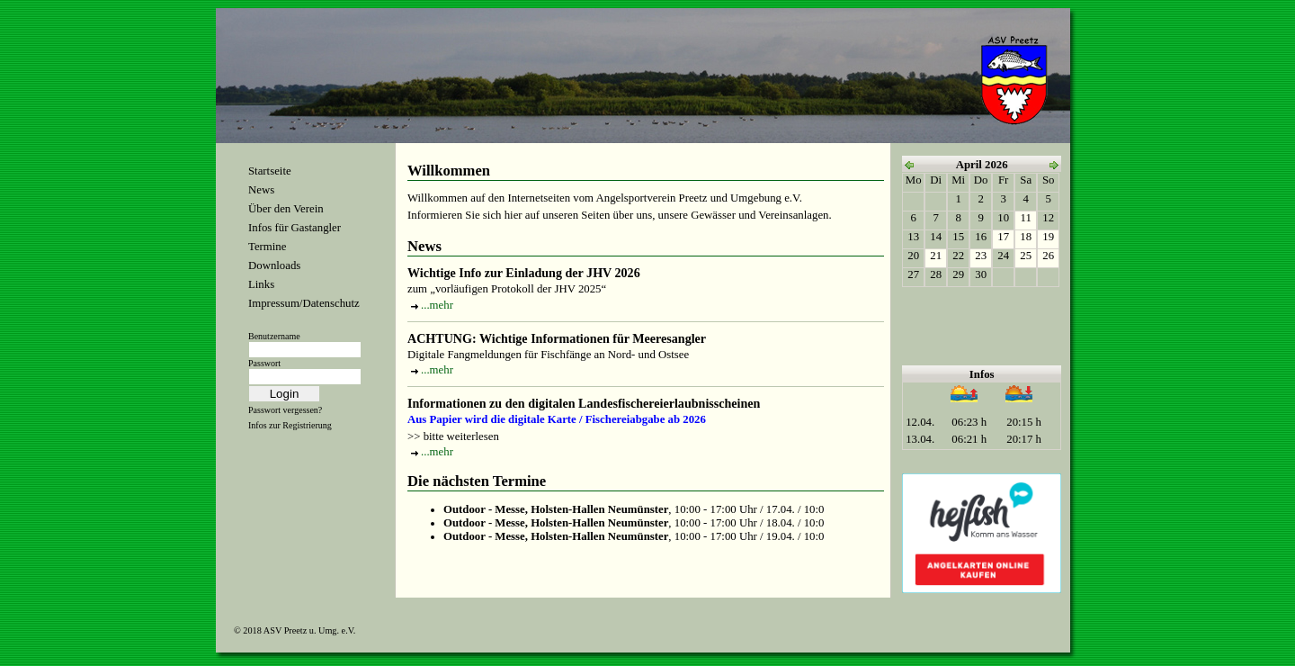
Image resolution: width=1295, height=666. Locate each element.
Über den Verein (286, 208)
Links (261, 284)
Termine (267, 246)
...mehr (437, 305)
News (261, 190)
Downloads (274, 265)
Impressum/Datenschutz (304, 303)
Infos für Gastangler (294, 227)
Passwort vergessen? (285, 410)
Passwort (264, 363)
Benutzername (274, 336)
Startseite (269, 171)
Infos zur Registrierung (290, 425)
